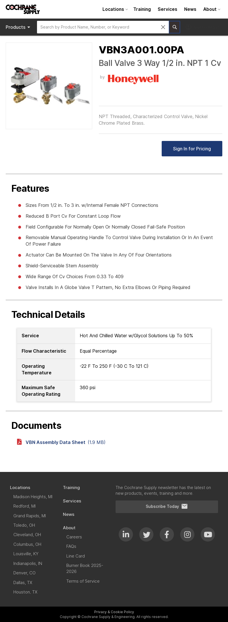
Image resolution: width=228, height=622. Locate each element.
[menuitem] (114, 9)
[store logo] (23, 9)
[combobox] (103, 27)
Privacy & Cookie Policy (114, 612)
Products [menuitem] (19, 27)
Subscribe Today (167, 506)
